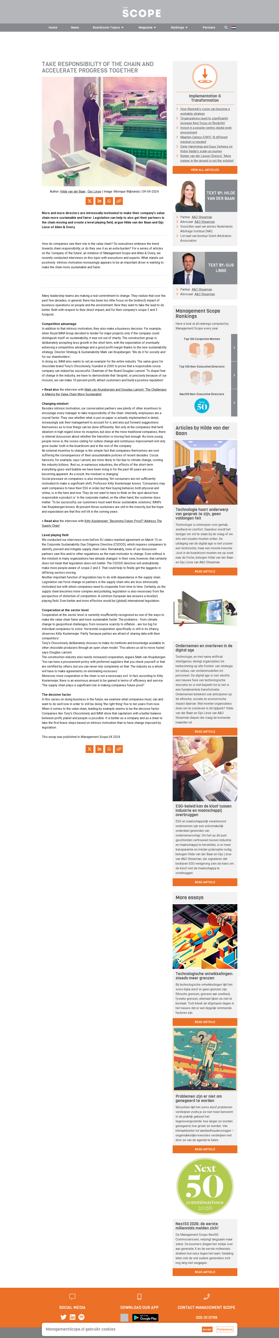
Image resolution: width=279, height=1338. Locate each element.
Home (53, 27)
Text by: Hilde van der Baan (221, 195)
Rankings (180, 27)
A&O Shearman (202, 217)
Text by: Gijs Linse (221, 268)
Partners (209, 27)
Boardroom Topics (109, 27)
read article (205, 571)
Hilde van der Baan (72, 191)
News (75, 27)
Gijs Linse (94, 191)
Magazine (148, 27)
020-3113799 (206, 1317)
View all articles (205, 170)
